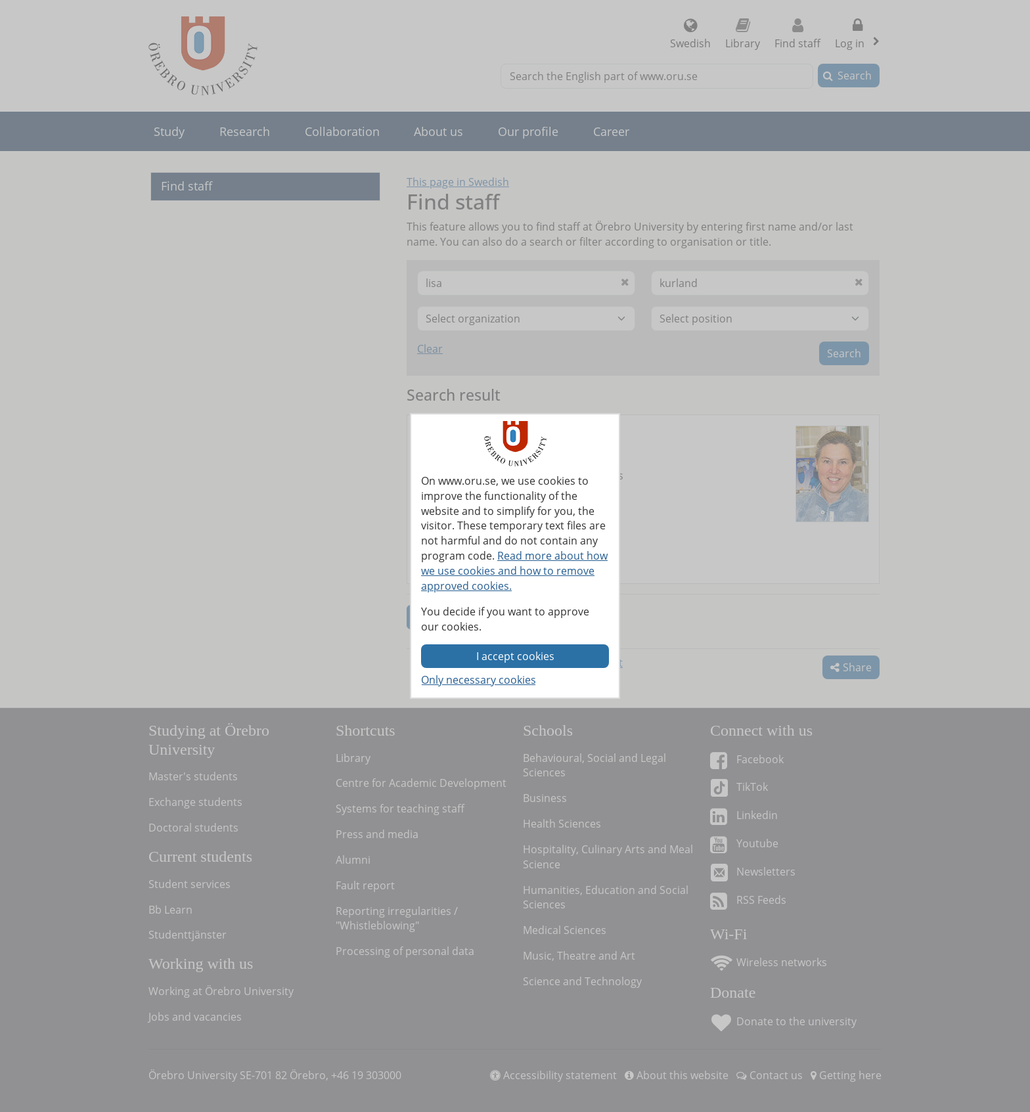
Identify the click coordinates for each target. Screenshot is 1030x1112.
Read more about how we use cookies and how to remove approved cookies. (514, 570)
